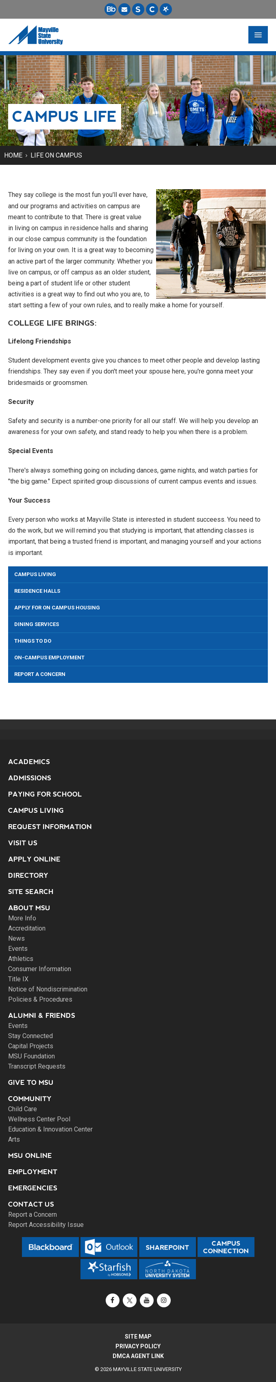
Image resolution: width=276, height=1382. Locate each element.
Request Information (50, 827)
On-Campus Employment (49, 657)
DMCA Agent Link (138, 1356)
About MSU (29, 908)
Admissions (29, 778)
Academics (29, 762)
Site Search (31, 892)
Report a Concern (39, 674)
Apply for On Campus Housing (57, 608)
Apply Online (34, 859)
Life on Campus (56, 155)
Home (13, 155)
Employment (32, 1172)
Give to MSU (31, 1082)
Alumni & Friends (41, 1015)
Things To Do (32, 641)
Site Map (138, 1336)
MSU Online (30, 1156)
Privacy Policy (138, 1346)
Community (30, 1099)
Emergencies (32, 1188)
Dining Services (36, 624)
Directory (28, 875)
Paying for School (45, 794)
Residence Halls (37, 591)
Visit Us (22, 843)
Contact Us (31, 1204)
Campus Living (35, 574)
